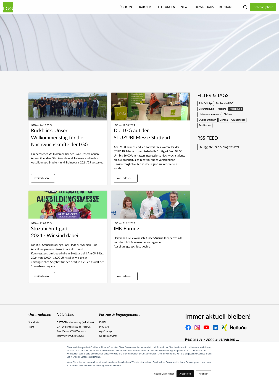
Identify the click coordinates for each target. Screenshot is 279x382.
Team (31, 327)
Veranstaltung (206, 109)
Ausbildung (236, 109)
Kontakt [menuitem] (226, 7)
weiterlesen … (43, 178)
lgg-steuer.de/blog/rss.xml (219, 147)
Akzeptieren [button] (185, 374)
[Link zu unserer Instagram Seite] (197, 327)
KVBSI (102, 322)
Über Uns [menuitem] (126, 7)
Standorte (33, 322)
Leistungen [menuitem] (166, 7)
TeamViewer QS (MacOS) (70, 336)
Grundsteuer (238, 120)
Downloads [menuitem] (204, 7)
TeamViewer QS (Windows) (71, 331)
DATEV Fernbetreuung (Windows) (75, 322)
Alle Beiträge (205, 103)
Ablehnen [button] (203, 374)
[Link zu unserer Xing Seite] (224, 327)
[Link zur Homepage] (8, 7)
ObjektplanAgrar (108, 336)
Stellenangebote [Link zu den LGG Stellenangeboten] (263, 7)
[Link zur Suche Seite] (245, 7)
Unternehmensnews (210, 114)
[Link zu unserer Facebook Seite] (188, 327)
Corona (224, 120)
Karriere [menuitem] (145, 7)
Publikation (205, 125)
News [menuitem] (185, 7)
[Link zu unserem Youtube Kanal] (206, 327)
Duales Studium (207, 120)
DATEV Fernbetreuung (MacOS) (74, 327)
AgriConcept (106, 331)
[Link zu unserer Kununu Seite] (238, 327)
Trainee (228, 114)
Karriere (221, 109)
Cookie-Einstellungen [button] (164, 374)
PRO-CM (104, 327)
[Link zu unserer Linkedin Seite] (215, 327)
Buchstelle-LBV (224, 103)
